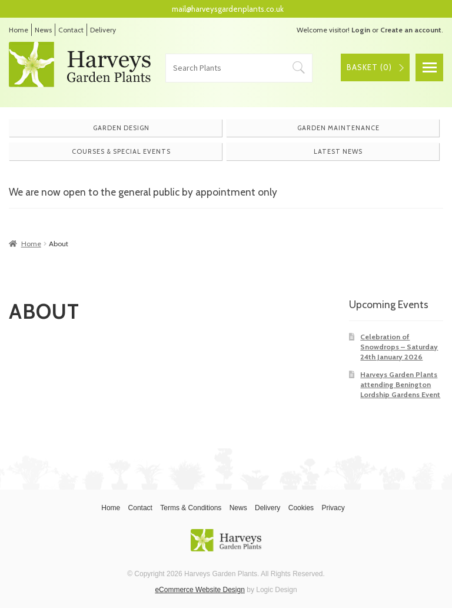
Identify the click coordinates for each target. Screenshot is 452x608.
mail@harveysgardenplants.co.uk (228, 9)
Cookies (301, 508)
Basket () (369, 67)
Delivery (103, 29)
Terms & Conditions (190, 508)
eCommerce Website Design (200, 590)
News (43, 29)
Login (360, 29)
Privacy (332, 508)
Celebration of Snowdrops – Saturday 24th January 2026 (399, 347)
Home (18, 29)
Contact (71, 29)
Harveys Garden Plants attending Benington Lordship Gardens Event (400, 384)
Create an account (410, 29)
